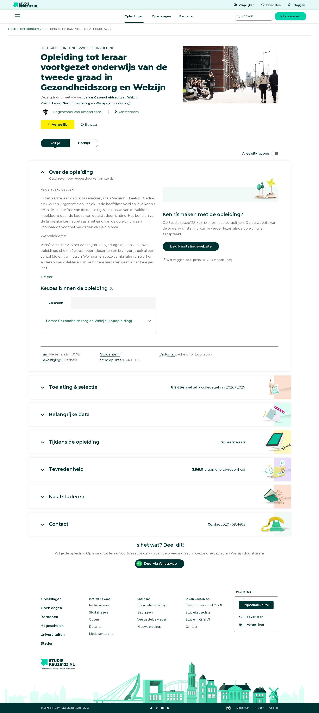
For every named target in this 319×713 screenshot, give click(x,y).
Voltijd (55, 143)
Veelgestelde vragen (152, 619)
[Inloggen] (296, 5)
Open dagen (161, 16)
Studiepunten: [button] (112, 360)
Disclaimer (243, 707)
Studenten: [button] (110, 354)
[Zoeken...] (254, 16)
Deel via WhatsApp (156, 563)
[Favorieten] (270, 5)
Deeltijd (84, 143)
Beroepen (186, 16)
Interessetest (290, 16)
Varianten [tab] (56, 303)
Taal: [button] (45, 354)
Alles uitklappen (260, 153)
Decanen (95, 627)
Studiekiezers (98, 612)
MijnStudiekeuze (256, 605)
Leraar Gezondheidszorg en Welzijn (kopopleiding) (89, 321)
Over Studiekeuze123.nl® (204, 605)
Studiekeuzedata (198, 612)
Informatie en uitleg (151, 605)
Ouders (94, 619)
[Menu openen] (17, 16)
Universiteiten (53, 635)
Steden (47, 643)
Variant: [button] (46, 103)
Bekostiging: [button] (51, 360)
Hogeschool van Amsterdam (77, 112)
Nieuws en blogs (149, 627)
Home (12, 29)
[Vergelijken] (244, 5)
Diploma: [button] (167, 354)
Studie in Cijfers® (198, 619)
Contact (191, 627)
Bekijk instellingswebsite (191, 246)
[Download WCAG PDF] (228, 708)
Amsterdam (128, 112)
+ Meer (47, 277)
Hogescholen (52, 626)
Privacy (259, 707)
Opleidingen (134, 16)
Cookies (273, 707)
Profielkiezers (99, 605)
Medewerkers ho (101, 634)
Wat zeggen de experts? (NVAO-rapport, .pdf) (197, 260)
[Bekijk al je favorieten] (251, 617)
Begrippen (145, 612)
